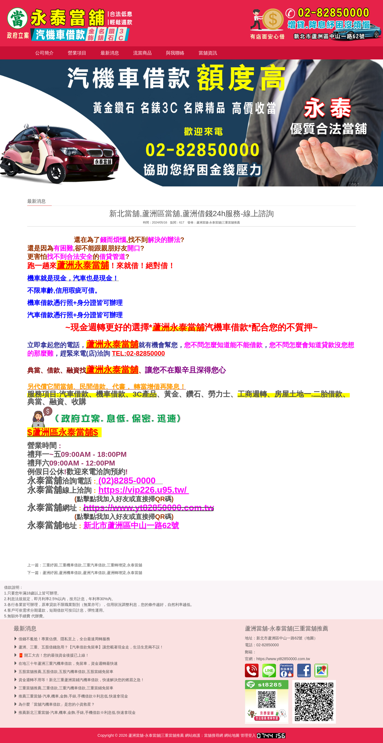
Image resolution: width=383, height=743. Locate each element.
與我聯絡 (175, 53)
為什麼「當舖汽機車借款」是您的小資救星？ (57, 704)
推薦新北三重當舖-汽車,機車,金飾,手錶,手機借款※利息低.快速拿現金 (77, 712)
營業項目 (77, 53)
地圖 (310, 638)
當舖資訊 (208, 53)
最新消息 (110, 53)
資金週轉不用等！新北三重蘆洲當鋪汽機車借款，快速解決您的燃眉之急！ (81, 680)
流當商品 (142, 53)
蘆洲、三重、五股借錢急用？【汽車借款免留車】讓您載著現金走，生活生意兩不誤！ (91, 647)
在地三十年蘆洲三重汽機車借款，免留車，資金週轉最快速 (68, 663)
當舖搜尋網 (213, 735)
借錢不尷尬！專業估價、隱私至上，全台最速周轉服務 (64, 639)
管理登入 (248, 735)
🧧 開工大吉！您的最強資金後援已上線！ (54, 655)
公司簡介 (44, 53)
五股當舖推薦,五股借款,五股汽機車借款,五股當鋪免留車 (66, 671)
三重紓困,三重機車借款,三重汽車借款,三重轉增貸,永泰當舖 (92, 565)
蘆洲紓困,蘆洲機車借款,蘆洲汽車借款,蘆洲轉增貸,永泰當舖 (92, 572)
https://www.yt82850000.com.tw (283, 659)
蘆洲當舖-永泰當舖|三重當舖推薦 (218, 222)
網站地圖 (231, 735)
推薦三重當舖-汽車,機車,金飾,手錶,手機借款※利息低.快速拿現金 (73, 696)
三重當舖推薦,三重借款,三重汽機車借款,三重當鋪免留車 (66, 688)
